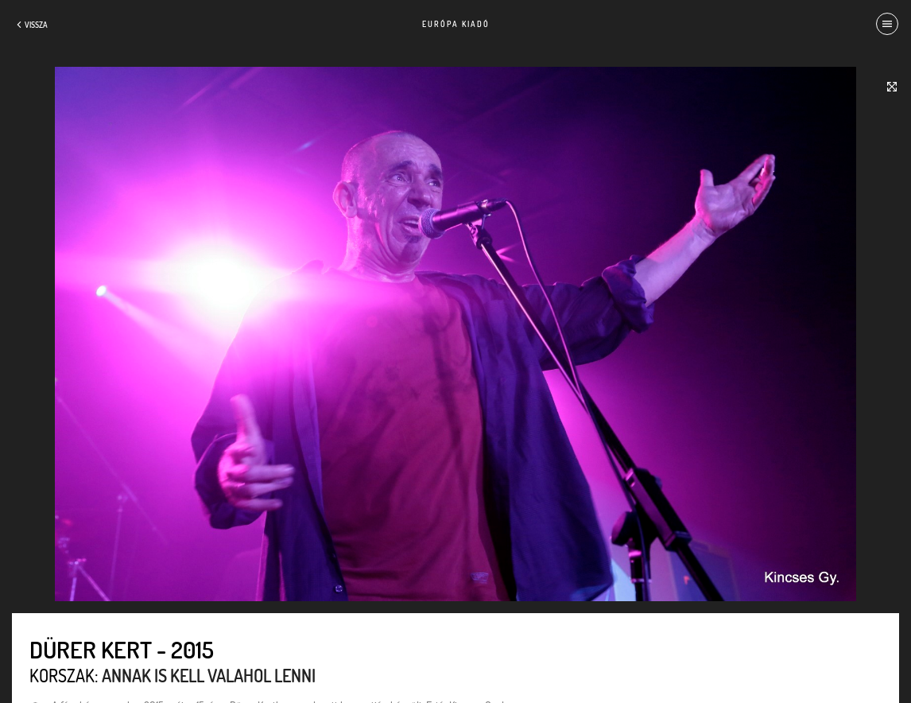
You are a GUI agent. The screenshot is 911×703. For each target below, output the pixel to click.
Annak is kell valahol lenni (209, 675)
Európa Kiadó (456, 24)
